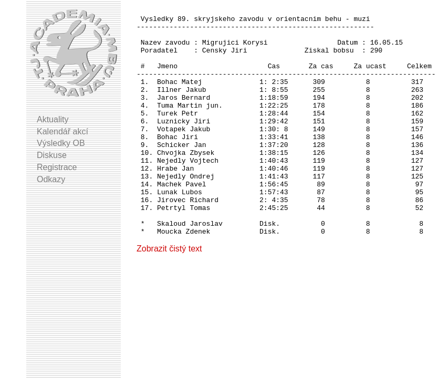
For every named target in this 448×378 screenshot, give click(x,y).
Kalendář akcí (62, 131)
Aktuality (52, 119)
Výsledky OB (61, 143)
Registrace (57, 167)
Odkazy (51, 179)
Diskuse (52, 155)
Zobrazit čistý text (169, 294)
